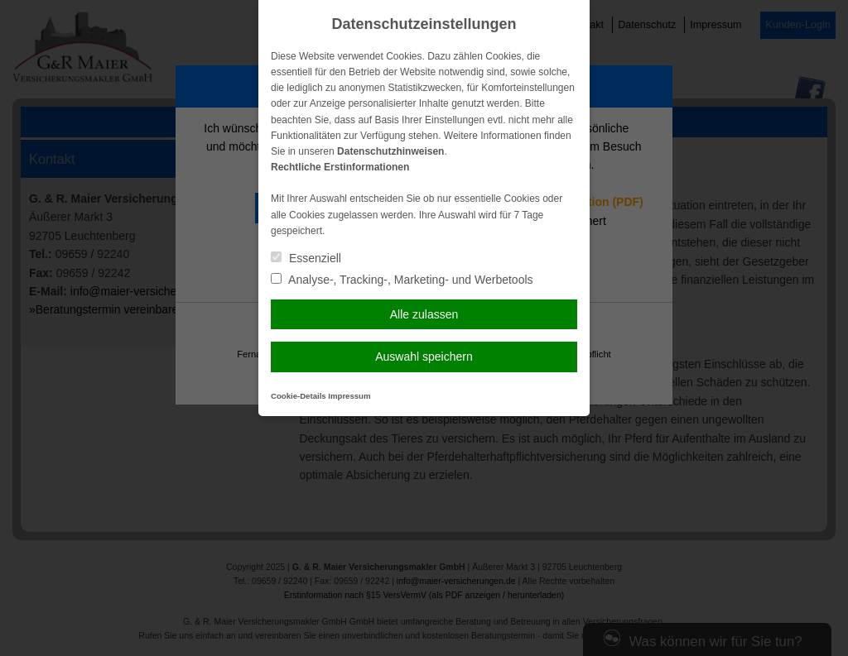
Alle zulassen (424, 314)
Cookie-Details (298, 395)
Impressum (349, 395)
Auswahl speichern (424, 356)
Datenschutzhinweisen (390, 151)
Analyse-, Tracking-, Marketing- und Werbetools (402, 279)
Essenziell (306, 258)
